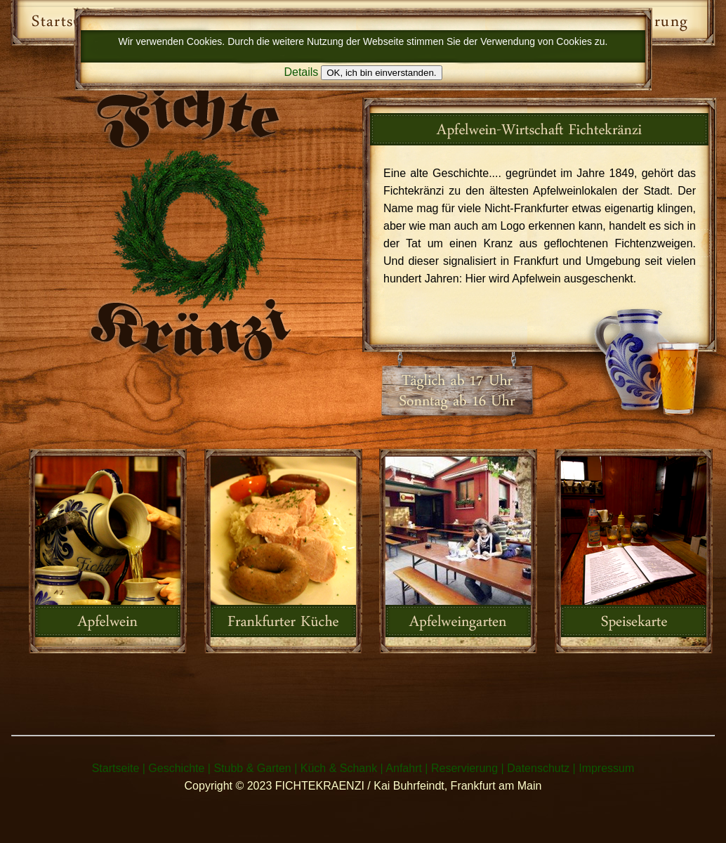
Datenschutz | (541, 768)
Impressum (606, 768)
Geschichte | (179, 768)
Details (301, 72)
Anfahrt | (406, 768)
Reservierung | (467, 768)
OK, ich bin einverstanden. (381, 72)
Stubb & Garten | (255, 768)
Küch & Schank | (342, 768)
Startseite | (118, 768)
